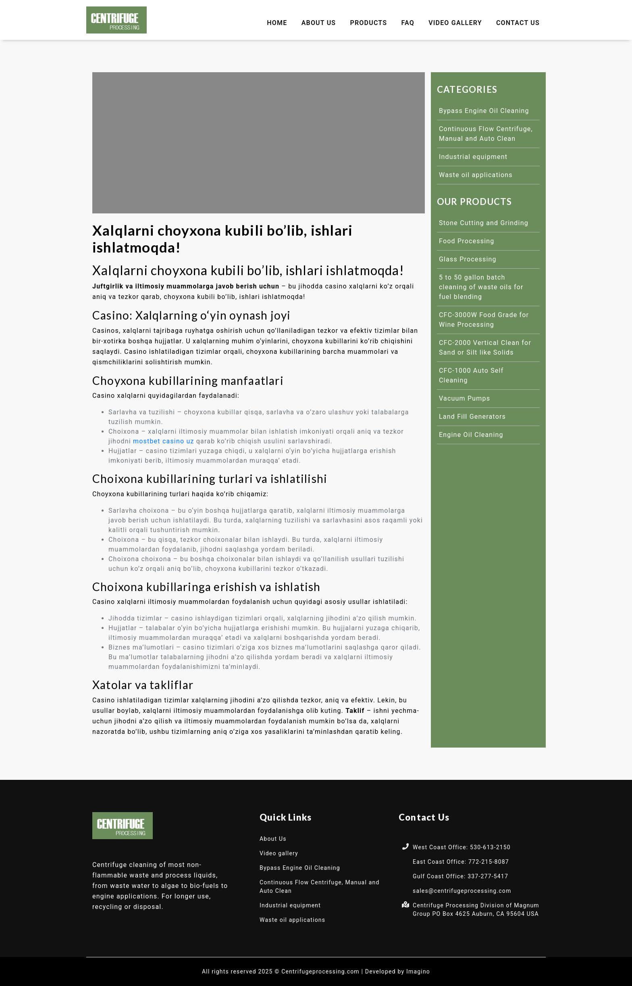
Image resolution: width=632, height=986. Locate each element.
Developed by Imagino (397, 971)
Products (368, 23)
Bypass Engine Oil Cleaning (484, 111)
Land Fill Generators (472, 416)
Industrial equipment (473, 157)
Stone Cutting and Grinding (483, 223)
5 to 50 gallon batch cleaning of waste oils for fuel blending (481, 287)
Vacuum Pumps (464, 398)
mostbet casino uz (163, 441)
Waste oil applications (476, 175)
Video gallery (455, 23)
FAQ (407, 23)
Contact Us (518, 23)
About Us (318, 23)
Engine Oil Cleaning (471, 435)
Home (277, 23)
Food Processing (467, 241)
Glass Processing (468, 259)
